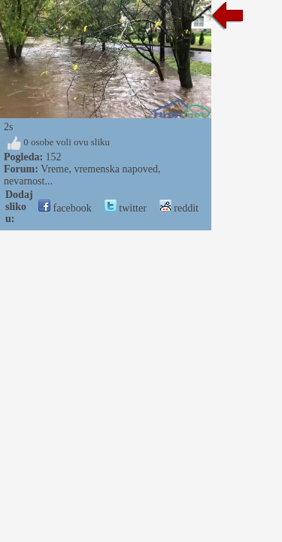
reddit (179, 208)
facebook (65, 208)
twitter (126, 208)
